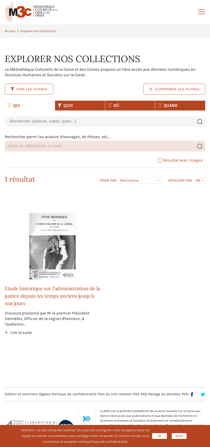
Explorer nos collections (38, 31)
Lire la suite (21, 332)
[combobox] (99, 121)
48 (197, 180)
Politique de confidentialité (74, 394)
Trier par (108, 180)
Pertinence (129, 180)
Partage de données (164, 394)
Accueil (10, 31)
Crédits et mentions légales (28, 394)
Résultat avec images (180, 160)
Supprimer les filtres (174, 89)
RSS (136, 394)
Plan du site (107, 394)
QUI (13, 105)
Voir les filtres (29, 89)
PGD (185, 394)
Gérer (179, 436)
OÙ (113, 105)
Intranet (125, 394)
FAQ (144, 394)
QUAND (167, 105)
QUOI (65, 105)
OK (159, 436)
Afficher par (180, 180)
